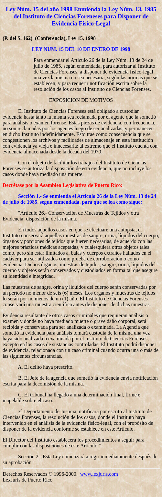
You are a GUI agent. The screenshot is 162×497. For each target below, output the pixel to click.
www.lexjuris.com (99, 474)
